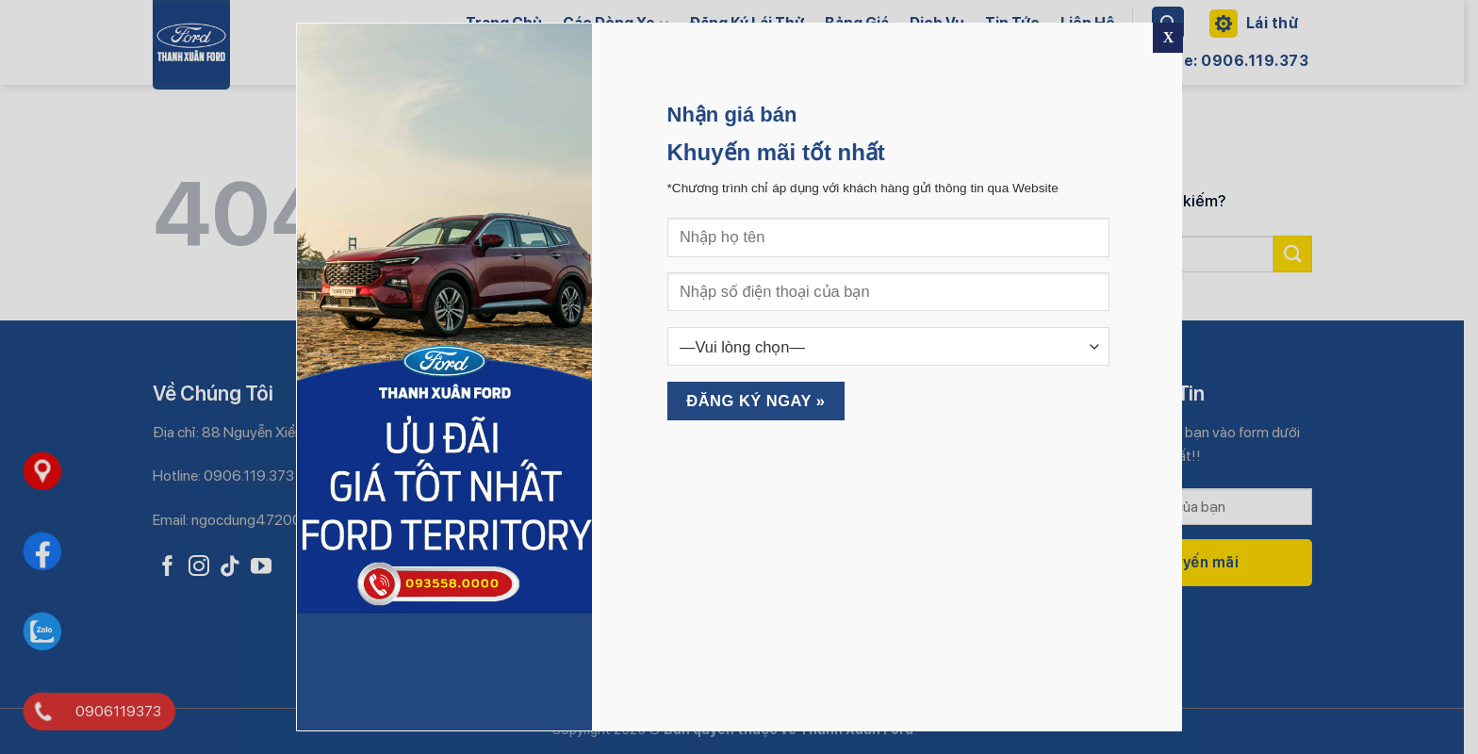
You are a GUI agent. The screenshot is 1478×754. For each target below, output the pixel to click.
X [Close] (1168, 37)
